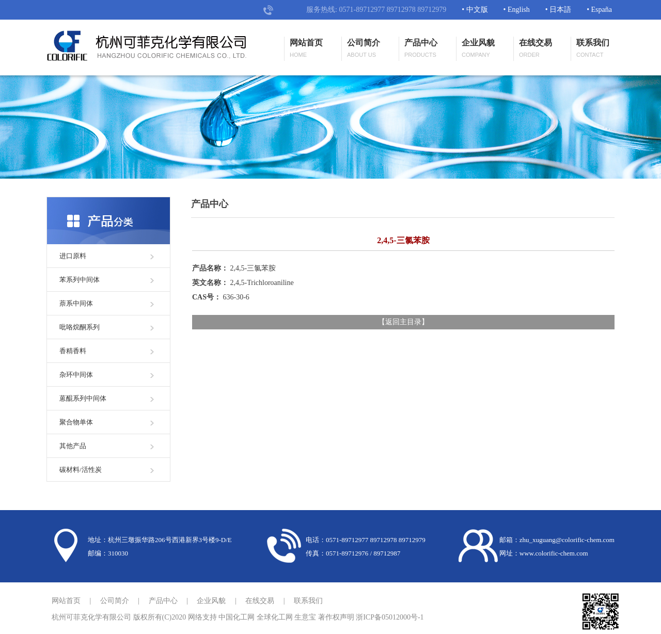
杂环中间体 (76, 374)
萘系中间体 (76, 303)
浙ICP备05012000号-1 (389, 617)
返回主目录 (403, 322)
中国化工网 (236, 617)
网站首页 (306, 48)
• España (599, 9)
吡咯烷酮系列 (79, 327)
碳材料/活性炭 (80, 469)
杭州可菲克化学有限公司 (91, 617)
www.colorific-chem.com (554, 553)
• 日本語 (558, 9)
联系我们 (592, 48)
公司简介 (363, 48)
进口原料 (72, 256)
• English (516, 9)
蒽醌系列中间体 (82, 398)
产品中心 (420, 48)
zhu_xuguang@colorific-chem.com (567, 540)
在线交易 (535, 48)
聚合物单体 (76, 422)
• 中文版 (474, 9)
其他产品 (72, 446)
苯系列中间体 (79, 279)
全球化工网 (275, 617)
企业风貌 (478, 48)
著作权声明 (336, 617)
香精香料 (72, 351)
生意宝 (305, 617)
